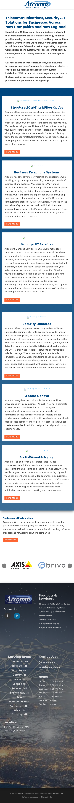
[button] (54, 693)
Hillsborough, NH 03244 (14, 730)
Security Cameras (37, 324)
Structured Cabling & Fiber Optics (37, 107)
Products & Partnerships (50, 627)
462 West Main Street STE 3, (17, 727)
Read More (12, 152)
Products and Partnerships (18, 518)
